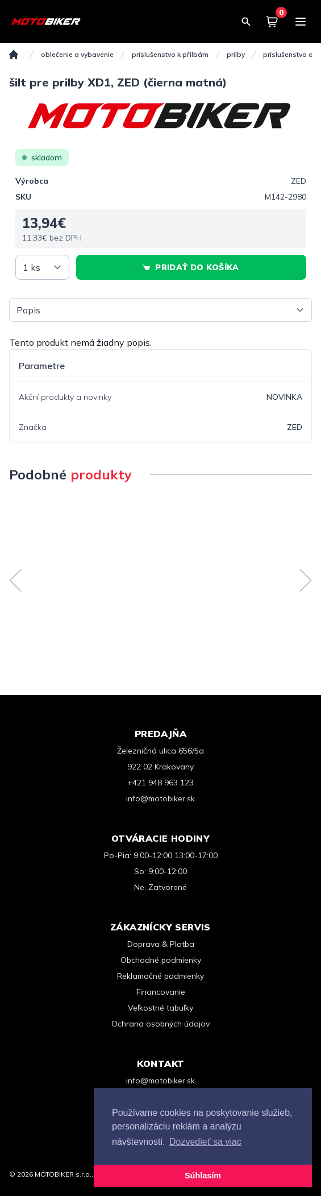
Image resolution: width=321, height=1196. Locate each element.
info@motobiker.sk (160, 798)
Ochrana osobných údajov (160, 1024)
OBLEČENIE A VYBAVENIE (77, 54)
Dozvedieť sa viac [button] (205, 1142)
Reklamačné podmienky (160, 976)
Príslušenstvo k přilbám (170, 54)
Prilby (236, 54)
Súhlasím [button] (203, 1175)
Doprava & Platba (160, 944)
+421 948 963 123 (160, 782)
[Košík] (272, 21)
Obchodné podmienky (160, 960)
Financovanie (160, 992)
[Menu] (300, 21)
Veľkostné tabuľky (160, 1008)
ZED (298, 181)
